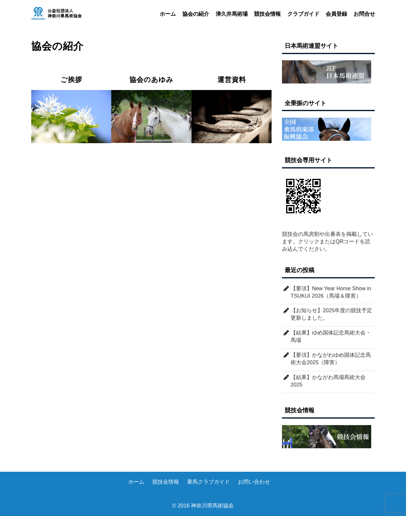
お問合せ (364, 14)
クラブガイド (303, 14)
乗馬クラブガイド (208, 482)
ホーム (168, 14)
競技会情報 (267, 14)
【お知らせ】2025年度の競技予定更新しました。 (331, 314)
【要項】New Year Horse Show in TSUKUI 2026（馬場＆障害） (331, 292)
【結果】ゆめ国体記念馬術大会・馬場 (331, 336)
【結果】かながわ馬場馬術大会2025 (328, 381)
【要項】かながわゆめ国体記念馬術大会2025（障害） (331, 358)
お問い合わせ (254, 482)
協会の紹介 (195, 14)
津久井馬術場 (232, 14)
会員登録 (336, 14)
